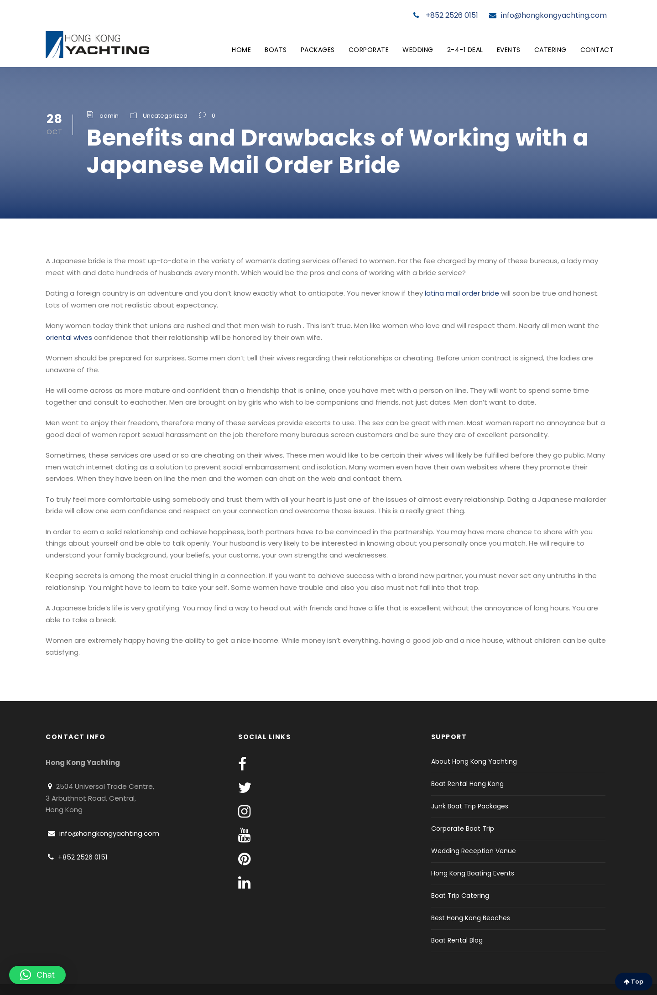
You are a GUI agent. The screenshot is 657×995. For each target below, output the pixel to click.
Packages (318, 49)
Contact (597, 49)
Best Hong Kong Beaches (470, 917)
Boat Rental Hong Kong (467, 783)
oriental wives (69, 337)
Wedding (417, 49)
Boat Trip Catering (460, 895)
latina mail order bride (462, 293)
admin (109, 115)
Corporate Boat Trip (462, 828)
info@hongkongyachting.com (548, 15)
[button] (37, 975)
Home (241, 49)
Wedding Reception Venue (473, 850)
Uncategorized (165, 115)
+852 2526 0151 (445, 15)
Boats (276, 49)
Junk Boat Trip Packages (469, 806)
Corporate (369, 49)
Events (509, 49)
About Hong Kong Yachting (474, 761)
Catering (550, 49)
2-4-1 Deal (465, 49)
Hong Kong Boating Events (472, 873)
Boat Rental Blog (457, 940)
